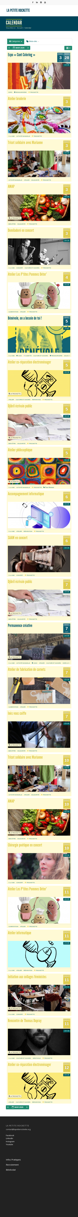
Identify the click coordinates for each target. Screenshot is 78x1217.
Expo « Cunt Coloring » (21, 54)
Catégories (15, 41)
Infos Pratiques (13, 1159)
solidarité (35, 180)
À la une (11, 136)
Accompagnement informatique (26, 493)
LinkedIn (9, 1138)
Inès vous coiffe (17, 713)
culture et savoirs (32, 268)
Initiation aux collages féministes (27, 976)
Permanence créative (20, 625)
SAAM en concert (17, 537)
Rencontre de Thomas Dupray (24, 1020)
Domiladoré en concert (21, 230)
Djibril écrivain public (20, 406)
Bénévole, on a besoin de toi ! (25, 318)
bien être (12, 224)
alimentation (13, 312)
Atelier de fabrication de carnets (26, 669)
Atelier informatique (19, 932)
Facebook (10, 1135)
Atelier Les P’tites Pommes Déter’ (27, 274)
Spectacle (37, 1058)
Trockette (33, 92)
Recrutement (12, 1164)
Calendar (14, 22)
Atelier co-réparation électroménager (29, 362)
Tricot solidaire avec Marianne (25, 142)
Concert (19, 268)
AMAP (11, 186)
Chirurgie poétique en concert (25, 845)
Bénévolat (11, 1169)
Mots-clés (32, 41)
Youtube (9, 1144)
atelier (27, 180)
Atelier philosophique (20, 449)
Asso (19, 355)
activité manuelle (23, 136)
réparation (36, 399)
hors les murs (68, 663)
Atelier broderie (17, 98)
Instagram (10, 1141)
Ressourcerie (20, 92)
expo (10, 92)
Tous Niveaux (48, 487)
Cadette (28, 355)
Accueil (20, 28)
